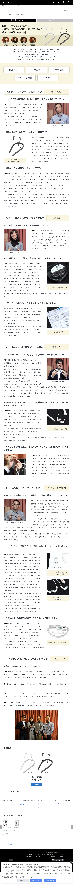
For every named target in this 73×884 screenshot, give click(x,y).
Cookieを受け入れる (50, 880)
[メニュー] (68, 2)
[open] (63, 2)
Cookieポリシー (17, 876)
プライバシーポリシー (21, 877)
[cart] (58, 2)
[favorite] (53, 2)
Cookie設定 (21, 880)
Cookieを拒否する (36, 880)
